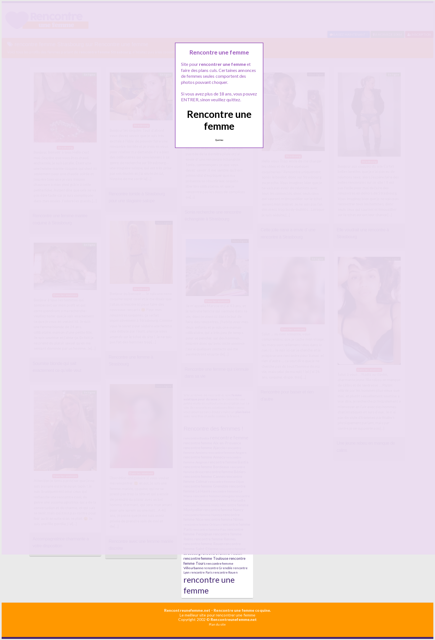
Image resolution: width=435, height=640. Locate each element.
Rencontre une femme (219, 120)
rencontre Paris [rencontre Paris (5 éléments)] (201, 572)
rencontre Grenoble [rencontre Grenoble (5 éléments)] (218, 568)
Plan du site (217, 624)
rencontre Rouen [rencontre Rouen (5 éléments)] (225, 572)
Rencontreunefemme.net (187, 610)
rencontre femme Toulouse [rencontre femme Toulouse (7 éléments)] (206, 558)
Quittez (219, 140)
